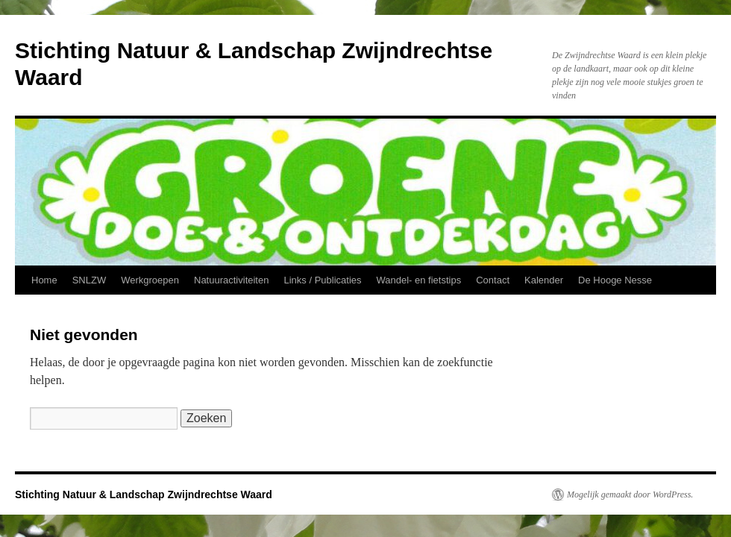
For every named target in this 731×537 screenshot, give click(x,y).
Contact (492, 280)
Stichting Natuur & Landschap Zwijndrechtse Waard (143, 494)
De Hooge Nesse (615, 280)
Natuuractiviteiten (231, 280)
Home (44, 280)
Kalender (543, 280)
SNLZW (89, 280)
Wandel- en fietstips (419, 280)
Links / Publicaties (322, 280)
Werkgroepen (150, 280)
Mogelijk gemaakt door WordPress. (630, 494)
